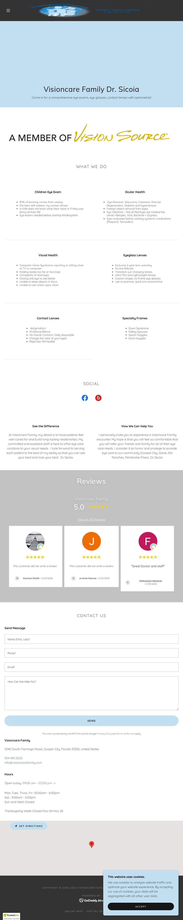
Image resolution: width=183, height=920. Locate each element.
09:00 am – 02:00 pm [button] (37, 783)
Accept (140, 906)
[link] (87, 10)
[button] (9, 10)
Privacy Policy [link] (104, 733)
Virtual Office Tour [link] (102, 911)
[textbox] (91, 639)
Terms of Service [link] (125, 733)
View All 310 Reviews (91, 519)
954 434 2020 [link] (14, 758)
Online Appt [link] (74, 911)
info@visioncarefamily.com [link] (23, 762)
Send (91, 720)
